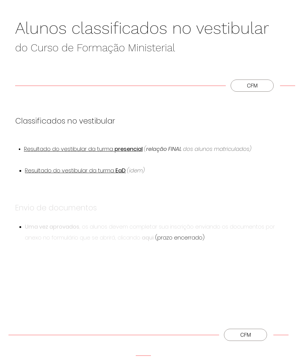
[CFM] (252, 86)
